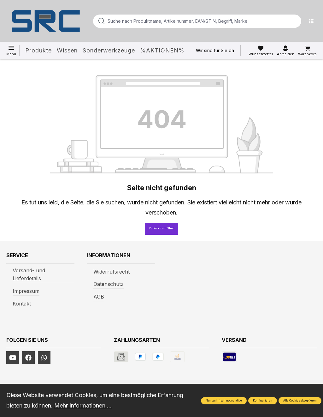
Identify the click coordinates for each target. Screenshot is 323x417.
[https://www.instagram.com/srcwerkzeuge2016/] (44, 357)
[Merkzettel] (261, 50)
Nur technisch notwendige (224, 400)
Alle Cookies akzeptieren (300, 400)
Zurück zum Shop (161, 228)
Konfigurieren (262, 400)
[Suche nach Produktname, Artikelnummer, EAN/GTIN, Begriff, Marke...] (187, 21)
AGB (98, 296)
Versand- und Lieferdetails (29, 274)
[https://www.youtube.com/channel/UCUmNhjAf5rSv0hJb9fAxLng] (12, 357)
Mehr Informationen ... (83, 405)
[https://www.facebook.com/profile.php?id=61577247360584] (28, 357)
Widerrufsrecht (111, 272)
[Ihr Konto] (285, 50)
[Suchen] (294, 21)
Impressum (26, 291)
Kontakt (22, 303)
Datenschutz (108, 284)
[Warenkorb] (307, 50)
